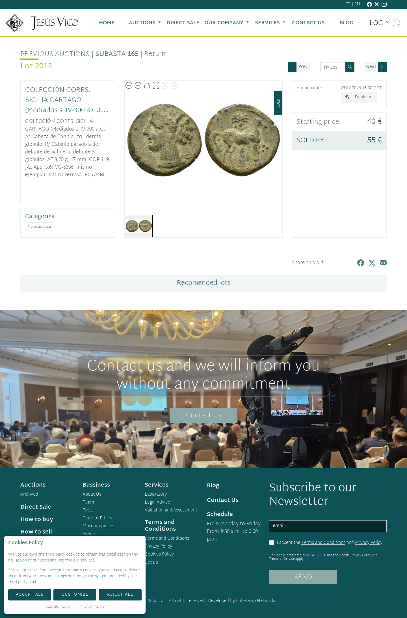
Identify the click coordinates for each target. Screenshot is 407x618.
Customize (75, 594)
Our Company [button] (224, 23)
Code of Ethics (97, 518)
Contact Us (203, 415)
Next (371, 67)
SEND (303, 577)
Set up (151, 563)
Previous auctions (55, 54)
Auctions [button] (143, 23)
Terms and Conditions (323, 543)
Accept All (30, 594)
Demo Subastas (150, 601)
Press (88, 511)
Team (88, 503)
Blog (213, 486)
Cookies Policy (159, 555)
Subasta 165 (116, 54)
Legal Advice (157, 503)
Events (89, 534)
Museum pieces (98, 526)
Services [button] (268, 23)
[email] (328, 526)
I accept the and (329, 543)
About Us (92, 495)
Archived (29, 495)
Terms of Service (282, 559)
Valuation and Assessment (171, 511)
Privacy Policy (368, 543)
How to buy (36, 520)
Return (155, 54)
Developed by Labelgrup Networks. (242, 601)
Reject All (120, 594)
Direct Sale (35, 507)
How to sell (36, 532)
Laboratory (156, 495)
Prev (303, 67)
